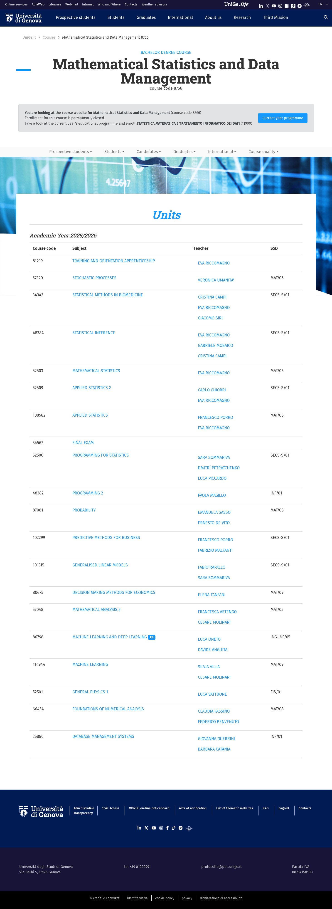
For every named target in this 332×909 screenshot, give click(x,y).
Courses (49, 37)
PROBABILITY (84, 510)
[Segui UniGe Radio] (306, 5)
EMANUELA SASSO (214, 512)
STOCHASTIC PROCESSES (94, 277)
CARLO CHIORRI (212, 390)
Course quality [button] (261, 151)
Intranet (88, 4)
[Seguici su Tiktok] (293, 5)
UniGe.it (29, 37)
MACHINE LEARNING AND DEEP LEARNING (114, 637)
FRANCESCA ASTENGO (217, 611)
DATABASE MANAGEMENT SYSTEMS (103, 736)
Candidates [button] (147, 151)
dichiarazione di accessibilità (221, 898)
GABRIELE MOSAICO (215, 345)
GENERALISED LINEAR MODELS (100, 565)
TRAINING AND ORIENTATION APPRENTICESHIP (113, 260)
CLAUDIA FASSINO (214, 711)
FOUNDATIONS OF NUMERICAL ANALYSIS (108, 708)
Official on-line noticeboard (149, 808)
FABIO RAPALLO (211, 567)
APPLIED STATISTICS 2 (91, 387)
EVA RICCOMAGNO (214, 263)
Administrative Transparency (83, 810)
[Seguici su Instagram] (280, 5)
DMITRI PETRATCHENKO (219, 467)
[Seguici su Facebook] (286, 5)
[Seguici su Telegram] (299, 5)
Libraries (55, 4)
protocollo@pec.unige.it (221, 867)
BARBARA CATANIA (214, 749)
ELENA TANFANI (211, 594)
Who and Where (109, 4)
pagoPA (283, 808)
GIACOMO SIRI (210, 318)
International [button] (220, 151)
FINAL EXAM (83, 442)
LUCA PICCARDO (212, 478)
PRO (266, 808)
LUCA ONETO (209, 639)
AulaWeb (38, 4)
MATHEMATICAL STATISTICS (96, 370)
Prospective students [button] (69, 151)
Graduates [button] (182, 151)
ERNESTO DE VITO (214, 522)
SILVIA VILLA (209, 666)
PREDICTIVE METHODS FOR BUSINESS (106, 537)
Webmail (71, 4)
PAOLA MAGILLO (212, 495)
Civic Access (110, 808)
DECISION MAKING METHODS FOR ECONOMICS (113, 592)
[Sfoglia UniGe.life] (238, 4)
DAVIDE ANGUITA (212, 649)
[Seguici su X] (267, 5)
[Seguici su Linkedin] (260, 5)
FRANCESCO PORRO (215, 417)
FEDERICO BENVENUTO (218, 721)
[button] (75, 18)
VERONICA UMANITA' (216, 280)
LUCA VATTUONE (212, 694)
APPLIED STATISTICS (90, 415)
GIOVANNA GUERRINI (216, 738)
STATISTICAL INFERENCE (93, 332)
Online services (16, 4)
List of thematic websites (234, 808)
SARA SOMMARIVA (214, 457)
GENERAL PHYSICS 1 (90, 691)
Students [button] (112, 151)
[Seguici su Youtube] (273, 5)
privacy (187, 898)
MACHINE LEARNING (90, 664)
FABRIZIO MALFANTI (215, 550)
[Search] (326, 17)
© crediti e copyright (104, 898)
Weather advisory (154, 4)
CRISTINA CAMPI (212, 297)
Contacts (131, 4)
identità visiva (137, 898)
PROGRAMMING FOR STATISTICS (100, 455)
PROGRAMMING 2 (87, 493)
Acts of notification (193, 808)
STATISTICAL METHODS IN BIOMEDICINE (107, 294)
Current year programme (283, 118)
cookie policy (164, 898)
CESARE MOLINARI (214, 622)
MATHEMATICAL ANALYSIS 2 (96, 609)
